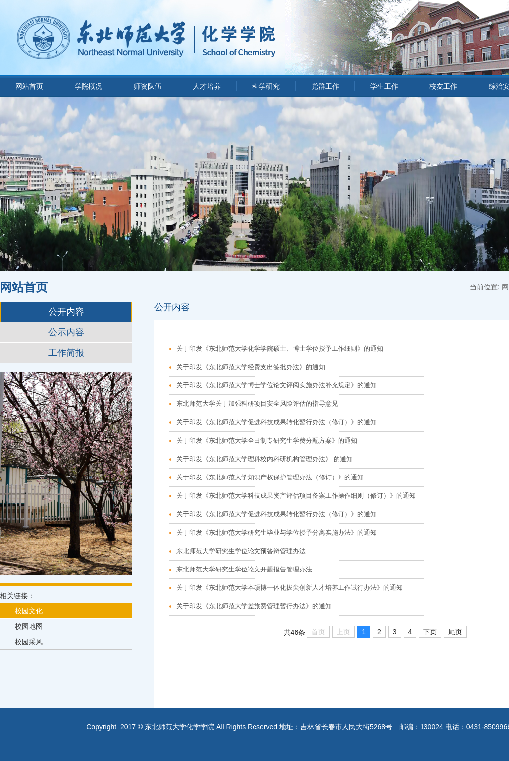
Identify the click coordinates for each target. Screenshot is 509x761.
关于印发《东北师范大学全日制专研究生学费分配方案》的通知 (266, 440)
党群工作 (325, 86)
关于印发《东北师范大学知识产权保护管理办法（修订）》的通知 (270, 477)
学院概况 (88, 86)
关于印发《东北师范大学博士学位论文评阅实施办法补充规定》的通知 (276, 385)
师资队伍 (148, 86)
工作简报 (66, 353)
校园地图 (29, 626)
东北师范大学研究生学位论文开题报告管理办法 (244, 569)
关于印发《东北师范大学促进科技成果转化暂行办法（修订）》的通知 (276, 422)
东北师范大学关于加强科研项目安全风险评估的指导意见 (257, 403)
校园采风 (29, 642)
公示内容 (66, 332)
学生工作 (384, 86)
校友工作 (443, 86)
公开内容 (66, 312)
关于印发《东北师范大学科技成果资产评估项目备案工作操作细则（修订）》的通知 (296, 495)
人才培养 (207, 86)
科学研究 (266, 86)
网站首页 (29, 86)
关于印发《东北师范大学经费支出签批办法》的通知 (250, 367)
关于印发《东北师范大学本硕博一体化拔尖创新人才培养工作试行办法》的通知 (289, 587)
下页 (430, 632)
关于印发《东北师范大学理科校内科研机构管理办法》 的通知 (264, 459)
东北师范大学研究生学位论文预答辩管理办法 (241, 551)
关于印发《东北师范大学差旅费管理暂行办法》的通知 (254, 606)
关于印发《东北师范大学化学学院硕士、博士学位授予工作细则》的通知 (279, 348)
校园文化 (29, 611)
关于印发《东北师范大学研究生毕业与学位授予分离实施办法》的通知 (276, 532)
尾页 (455, 632)
